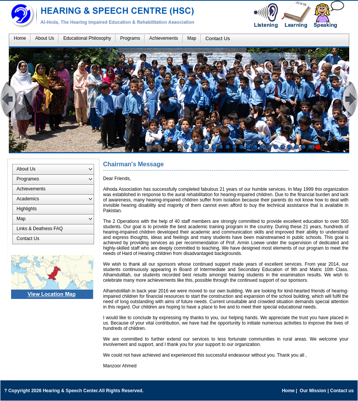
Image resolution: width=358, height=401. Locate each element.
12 (255, 146)
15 (275, 146)
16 (282, 146)
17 (289, 146)
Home (288, 390)
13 (262, 146)
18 (296, 146)
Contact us (342, 390)
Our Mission (312, 390)
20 (310, 146)
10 (241, 146)
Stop (318, 147)
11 (248, 146)
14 (269, 146)
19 (303, 146)
